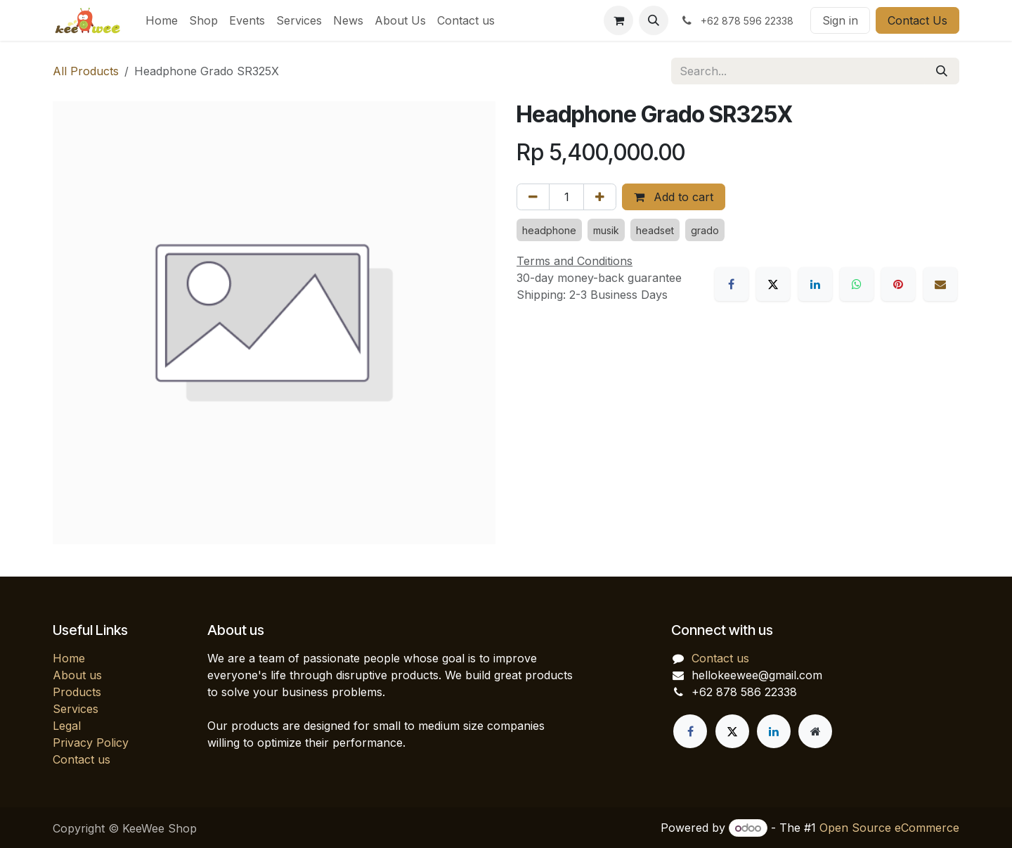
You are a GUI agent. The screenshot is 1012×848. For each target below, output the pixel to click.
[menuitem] (161, 20)
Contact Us (917, 20)
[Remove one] (533, 197)
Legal (67, 726)
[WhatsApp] (857, 284)
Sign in (840, 20)
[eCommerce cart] (618, 20)
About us (77, 675)
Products (77, 692)
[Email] (940, 284)
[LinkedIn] (815, 284)
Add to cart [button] (673, 197)
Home (69, 658)
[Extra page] (815, 731)
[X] (773, 284)
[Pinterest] (898, 284)
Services (75, 709)
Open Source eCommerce (889, 828)
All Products (86, 71)
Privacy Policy (91, 742)
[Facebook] (731, 284)
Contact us (81, 759)
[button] (653, 20)
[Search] (941, 71)
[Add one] (599, 197)
